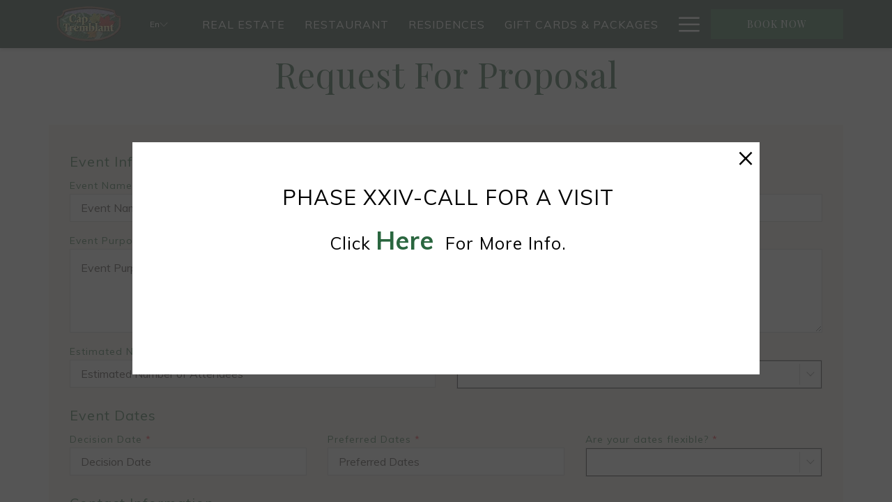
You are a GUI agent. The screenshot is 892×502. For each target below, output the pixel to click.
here (405, 240)
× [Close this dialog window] (745, 156)
